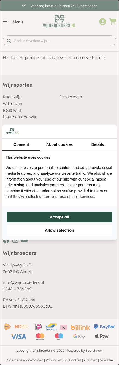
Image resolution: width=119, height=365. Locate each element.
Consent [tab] (21, 144)
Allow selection (59, 230)
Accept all (59, 217)
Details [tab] (97, 144)
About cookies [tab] (59, 144)
